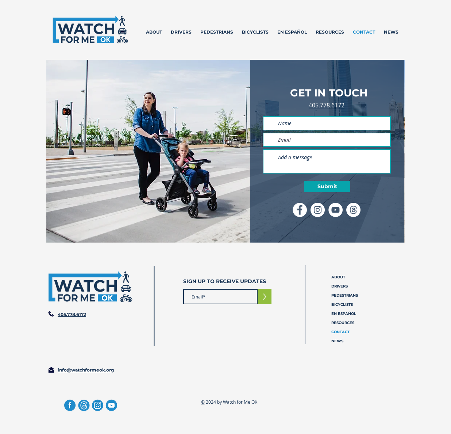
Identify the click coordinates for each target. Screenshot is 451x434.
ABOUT (338, 277)
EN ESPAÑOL (343, 313)
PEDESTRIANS (344, 295)
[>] (264, 296)
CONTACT (340, 332)
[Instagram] (97, 405)
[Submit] (327, 186)
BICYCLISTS (342, 304)
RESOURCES (342, 322)
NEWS (337, 341)
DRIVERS (339, 286)
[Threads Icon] (353, 210)
